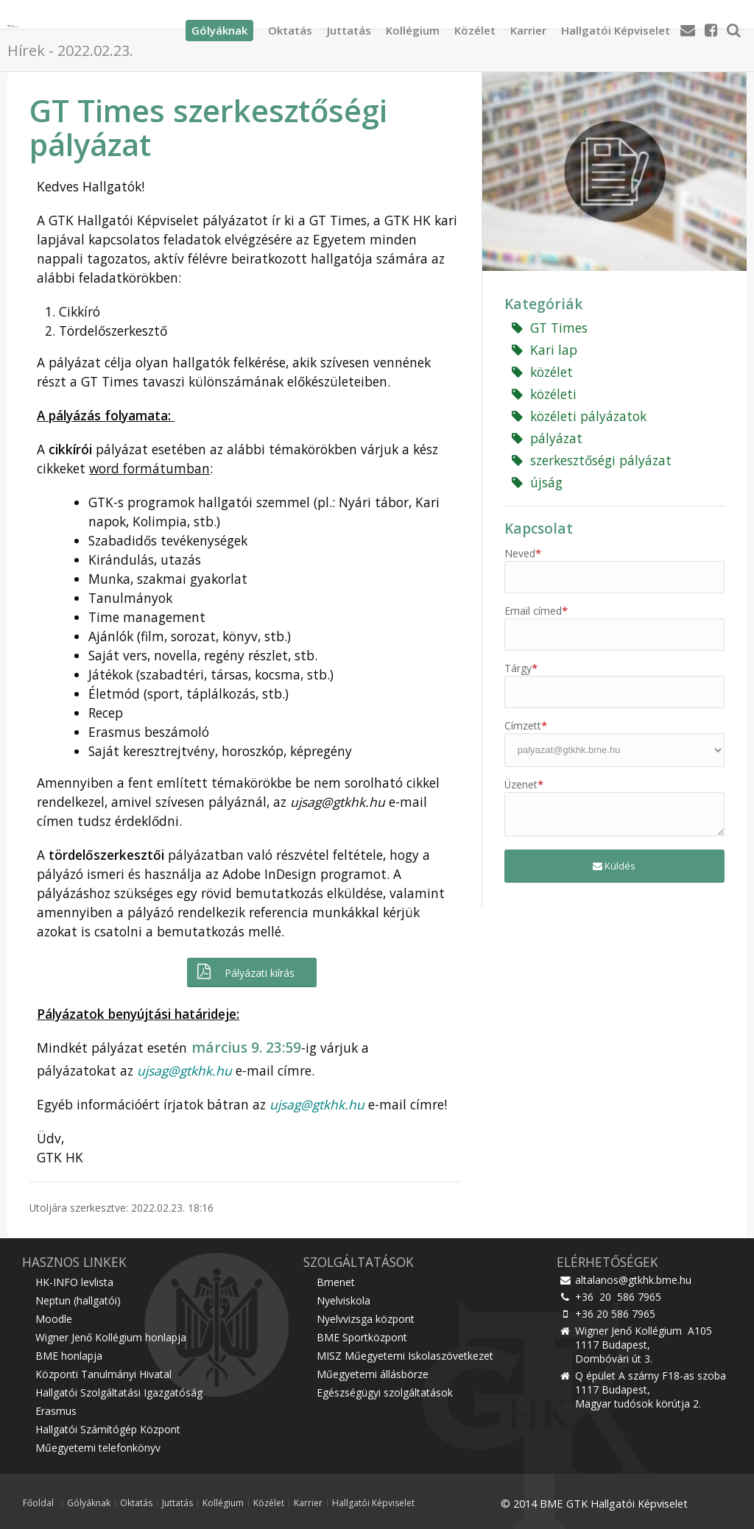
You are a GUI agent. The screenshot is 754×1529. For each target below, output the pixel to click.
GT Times (550, 327)
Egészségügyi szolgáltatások (385, 1392)
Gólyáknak (88, 1503)
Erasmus (56, 1411)
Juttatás (349, 26)
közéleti (544, 394)
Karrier (528, 26)
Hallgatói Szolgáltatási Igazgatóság (118, 1392)
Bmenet (336, 1282)
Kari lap (544, 350)
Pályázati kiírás (244, 972)
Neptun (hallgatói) (78, 1300)
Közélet (475, 26)
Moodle (53, 1319)
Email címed (536, 611)
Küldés (614, 865)
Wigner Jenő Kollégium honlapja (110, 1337)
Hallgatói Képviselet (615, 26)
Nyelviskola (343, 1300)
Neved (522, 553)
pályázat (547, 438)
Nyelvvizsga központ (366, 1319)
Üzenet (523, 784)
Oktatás (290, 26)
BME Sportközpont (362, 1337)
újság (537, 482)
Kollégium (413, 26)
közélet (542, 372)
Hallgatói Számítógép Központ (107, 1429)
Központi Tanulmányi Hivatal (103, 1374)
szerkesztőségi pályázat (592, 460)
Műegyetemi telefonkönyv (98, 1448)
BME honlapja (68, 1356)
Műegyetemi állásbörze (373, 1374)
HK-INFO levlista (74, 1282)
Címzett (525, 725)
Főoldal (38, 1503)
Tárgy (521, 668)
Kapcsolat (538, 528)
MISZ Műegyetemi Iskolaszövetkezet (405, 1356)
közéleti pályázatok (579, 416)
